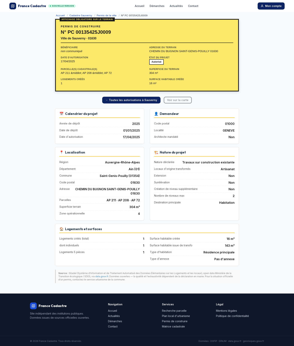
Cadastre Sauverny (80, 15)
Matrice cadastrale (173, 326)
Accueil (139, 5)
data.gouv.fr (101, 276)
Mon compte (271, 5)
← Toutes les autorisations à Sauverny (131, 100)
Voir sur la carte (177, 100)
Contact (193, 5)
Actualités (176, 5)
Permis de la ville (106, 15)
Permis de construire (175, 321)
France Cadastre (42, 6)
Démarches (157, 5)
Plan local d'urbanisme (176, 316)
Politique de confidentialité (232, 316)
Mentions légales (226, 310)
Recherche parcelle (174, 310)
